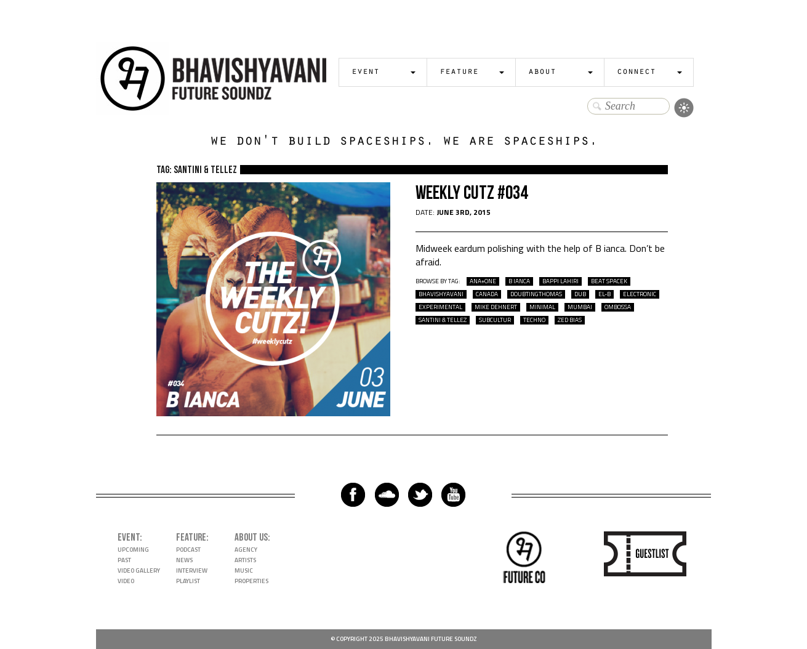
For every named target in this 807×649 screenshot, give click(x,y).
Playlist (188, 581)
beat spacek (609, 281)
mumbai (580, 307)
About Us (251, 537)
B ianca (519, 281)
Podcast (188, 549)
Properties (251, 581)
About (542, 72)
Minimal (542, 307)
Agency (246, 549)
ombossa (617, 307)
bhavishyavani (441, 294)
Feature (459, 72)
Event (365, 72)
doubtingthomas (536, 294)
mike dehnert (496, 307)
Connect (636, 72)
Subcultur (495, 320)
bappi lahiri (560, 281)
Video (126, 581)
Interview (191, 570)
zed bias (570, 320)
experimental (440, 307)
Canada (487, 294)
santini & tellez (443, 320)
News (184, 560)
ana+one (483, 281)
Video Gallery (139, 570)
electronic (639, 294)
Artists (245, 560)
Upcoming (133, 549)
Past (124, 560)
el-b (604, 294)
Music (244, 570)
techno (534, 320)
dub (580, 294)
